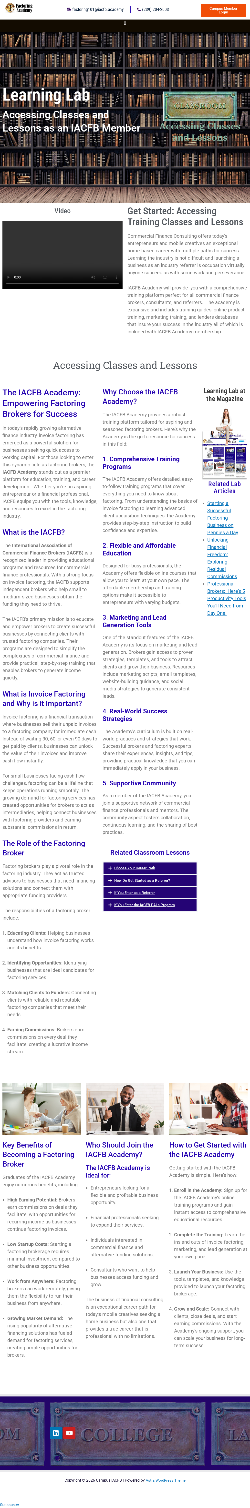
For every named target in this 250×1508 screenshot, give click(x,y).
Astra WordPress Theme (166, 1480)
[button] (125, 23)
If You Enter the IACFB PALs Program (147, 904)
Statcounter (10, 1504)
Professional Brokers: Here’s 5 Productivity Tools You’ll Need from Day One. (226, 598)
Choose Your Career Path (136, 868)
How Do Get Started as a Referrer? (144, 880)
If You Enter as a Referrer (136, 892)
